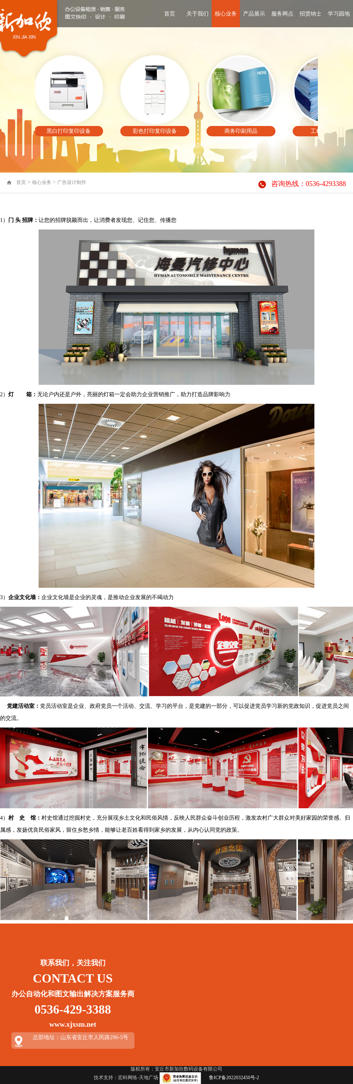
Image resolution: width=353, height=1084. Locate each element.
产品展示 (254, 14)
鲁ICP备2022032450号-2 (234, 1077)
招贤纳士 (311, 14)
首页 (169, 14)
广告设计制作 (71, 182)
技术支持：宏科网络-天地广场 (126, 1077)
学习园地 (339, 14)
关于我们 (197, 14)
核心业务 (226, 14)
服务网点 (282, 14)
